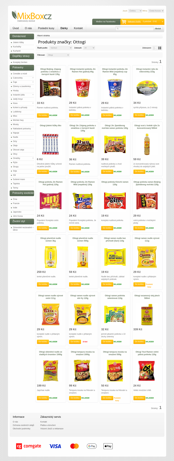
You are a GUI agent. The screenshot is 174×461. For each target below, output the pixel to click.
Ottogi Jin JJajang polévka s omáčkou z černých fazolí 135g (83, 128)
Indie (15, 208)
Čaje (15, 82)
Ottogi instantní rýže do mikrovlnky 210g (147, 70)
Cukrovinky (18, 78)
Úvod (16, 28)
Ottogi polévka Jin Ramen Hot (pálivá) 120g (51, 183)
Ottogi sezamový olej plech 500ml (147, 296)
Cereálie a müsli (20, 74)
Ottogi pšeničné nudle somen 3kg (50, 239)
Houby (16, 90)
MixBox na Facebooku (106, 21)
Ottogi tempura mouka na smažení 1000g (82, 353)
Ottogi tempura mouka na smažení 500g (115, 353)
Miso (15, 116)
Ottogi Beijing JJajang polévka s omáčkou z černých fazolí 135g (50, 71)
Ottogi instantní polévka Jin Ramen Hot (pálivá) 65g (82, 70)
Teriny (15, 188)
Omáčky (16, 158)
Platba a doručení (48, 425)
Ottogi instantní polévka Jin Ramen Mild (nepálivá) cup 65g (115, 71)
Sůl (14, 175)
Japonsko (17, 212)
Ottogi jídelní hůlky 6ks (50, 125)
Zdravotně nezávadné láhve (22, 228)
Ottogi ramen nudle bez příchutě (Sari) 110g (115, 239)
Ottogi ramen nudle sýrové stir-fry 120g (82, 296)
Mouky (16, 124)
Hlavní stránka (43, 35)
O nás (28, 28)
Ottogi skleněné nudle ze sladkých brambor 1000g (50, 353)
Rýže (15, 162)
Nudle (15, 137)
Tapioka (16, 183)
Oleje (15, 145)
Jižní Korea (18, 216)
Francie (16, 203)
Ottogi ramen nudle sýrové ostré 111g (50, 296)
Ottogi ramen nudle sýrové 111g (147, 239)
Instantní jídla (19, 95)
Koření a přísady (20, 107)
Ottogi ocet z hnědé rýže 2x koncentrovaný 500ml (147, 126)
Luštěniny (17, 112)
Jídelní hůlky (18, 42)
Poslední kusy (46, 28)
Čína (15, 199)
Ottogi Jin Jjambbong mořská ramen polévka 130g (115, 126)
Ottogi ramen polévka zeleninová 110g (115, 296)
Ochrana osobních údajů (23, 425)
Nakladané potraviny (22, 128)
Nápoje (16, 133)
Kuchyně (17, 51)
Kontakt (78, 28)
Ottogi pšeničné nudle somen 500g (82, 239)
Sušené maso (19, 179)
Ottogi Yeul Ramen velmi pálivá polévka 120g (147, 353)
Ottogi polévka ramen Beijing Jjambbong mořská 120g (147, 183)
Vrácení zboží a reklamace (52, 429)
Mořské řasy (18, 120)
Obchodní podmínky (21, 429)
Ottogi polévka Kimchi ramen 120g (114, 183)
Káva (15, 103)
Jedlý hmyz (18, 99)
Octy (15, 141)
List (155, 48)
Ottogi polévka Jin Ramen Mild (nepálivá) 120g (83, 183)
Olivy (15, 154)
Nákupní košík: (134, 21)
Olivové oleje (18, 150)
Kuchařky (17, 47)
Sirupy (16, 167)
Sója (15, 171)
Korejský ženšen (20, 62)
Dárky (64, 28)
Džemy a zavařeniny (22, 86)
